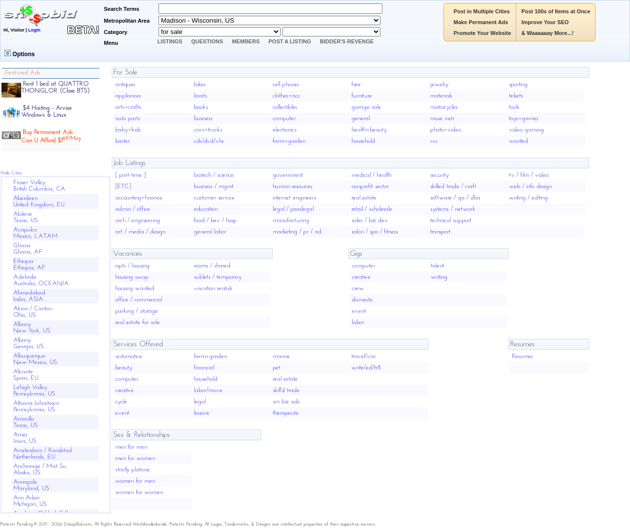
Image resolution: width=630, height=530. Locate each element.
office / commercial (138, 300)
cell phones (286, 84)
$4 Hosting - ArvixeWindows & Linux (46, 111)
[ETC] (123, 186)
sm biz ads (286, 401)
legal (200, 401)
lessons (201, 413)
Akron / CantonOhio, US (32, 311)
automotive (128, 356)
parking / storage (136, 311)
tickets (516, 96)
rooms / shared (212, 266)
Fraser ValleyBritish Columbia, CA (39, 185)
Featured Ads (22, 72)
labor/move (208, 390)
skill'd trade (286, 390)
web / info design (530, 186)
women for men (135, 481)
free (356, 84)
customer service (214, 198)
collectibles (285, 107)
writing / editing (528, 198)
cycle (121, 401)
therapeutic (286, 413)
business (203, 118)
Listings (170, 41)
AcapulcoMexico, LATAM (35, 233)
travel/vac (363, 356)
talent (437, 266)
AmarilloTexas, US (25, 422)
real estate (364, 198)
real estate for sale (137, 322)
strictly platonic (132, 469)
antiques (125, 84)
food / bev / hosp (215, 220)
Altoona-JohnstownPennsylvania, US (36, 406)
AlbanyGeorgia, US (28, 343)
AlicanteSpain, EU (25, 374)
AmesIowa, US (24, 437)
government (288, 175)
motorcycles (444, 107)
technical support (451, 220)
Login (34, 30)
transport (440, 232)
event (359, 311)
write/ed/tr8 (366, 367)
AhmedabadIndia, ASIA (29, 296)
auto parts (127, 118)
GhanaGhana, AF (28, 248)
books (201, 107)
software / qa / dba (455, 198)
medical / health (371, 175)
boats (200, 96)
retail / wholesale (371, 209)
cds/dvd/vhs (209, 141)
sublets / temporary (218, 277)
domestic (362, 300)
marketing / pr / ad (297, 232)
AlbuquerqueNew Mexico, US (35, 359)
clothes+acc (286, 96)
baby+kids (128, 130)
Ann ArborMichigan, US (30, 501)
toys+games (523, 118)
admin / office (132, 209)
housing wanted (134, 288)
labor (358, 322)
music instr (442, 118)
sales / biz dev (369, 220)
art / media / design (140, 232)
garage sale (366, 107)
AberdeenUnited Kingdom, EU (38, 201)
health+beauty (369, 130)
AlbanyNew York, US (31, 327)
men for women (135, 458)
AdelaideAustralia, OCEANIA (41, 280)
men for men (131, 447)
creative (361, 277)
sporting (518, 84)
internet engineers (294, 198)
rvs (434, 141)
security (439, 175)
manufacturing (291, 220)
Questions (207, 41)
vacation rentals (213, 288)
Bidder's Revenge (347, 41)
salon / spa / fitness (374, 232)
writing (439, 277)
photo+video (445, 130)
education (206, 209)
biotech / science (214, 175)
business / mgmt (214, 186)
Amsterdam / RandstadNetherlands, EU (42, 453)
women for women (139, 492)
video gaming (526, 130)
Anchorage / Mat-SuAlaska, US (39, 469)
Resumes (522, 356)
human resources (293, 186)
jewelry (439, 84)
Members (245, 41)
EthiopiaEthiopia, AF (29, 264)
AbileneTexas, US (25, 217)
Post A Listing (290, 41)
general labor (210, 232)
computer (284, 118)
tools (514, 107)
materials (441, 96)
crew (358, 288)
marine (281, 356)
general (360, 118)
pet (277, 367)
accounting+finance (138, 198)
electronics (285, 130)
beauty (123, 367)
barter (122, 141)
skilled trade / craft (453, 186)
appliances (128, 96)
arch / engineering (137, 220)
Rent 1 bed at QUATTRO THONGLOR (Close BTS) (55, 87)
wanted (518, 141)
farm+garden (289, 141)
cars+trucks (208, 130)
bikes (200, 84)
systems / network (452, 209)
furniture (361, 96)
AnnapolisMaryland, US (31, 485)
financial (204, 367)
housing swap (132, 277)
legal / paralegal (293, 209)
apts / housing (132, 266)
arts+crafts (128, 107)
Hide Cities (11, 173)
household (363, 141)
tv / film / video (529, 175)
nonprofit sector (370, 186)
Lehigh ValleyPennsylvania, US (34, 390)
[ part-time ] (130, 175)
